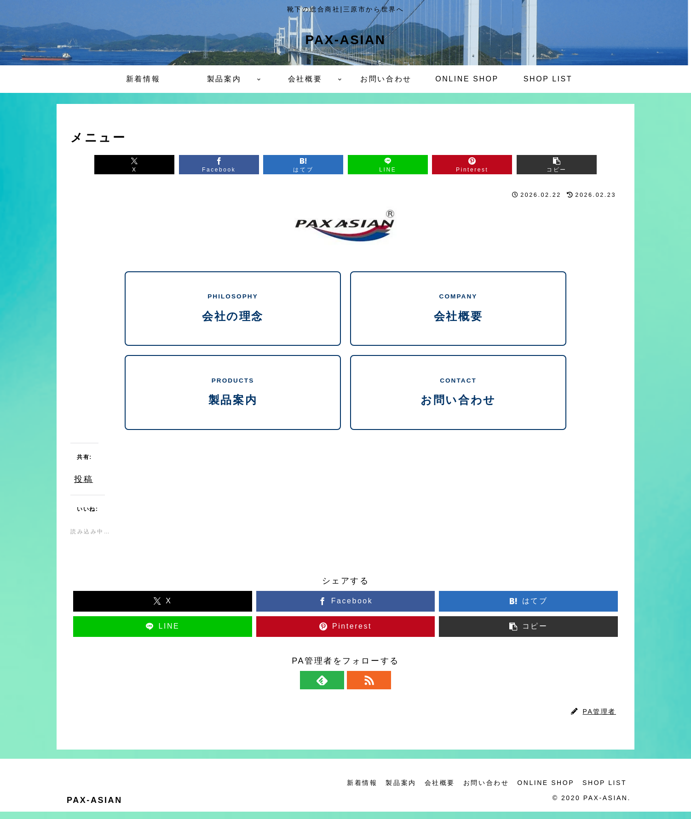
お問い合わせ (484, 790)
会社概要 (436, 790)
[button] (577, 165)
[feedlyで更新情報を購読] (335, 687)
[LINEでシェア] (392, 165)
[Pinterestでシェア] (484, 165)
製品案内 (396, 790)
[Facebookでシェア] (207, 165)
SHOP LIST (604, 790)
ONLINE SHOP (544, 790)
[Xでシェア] (114, 165)
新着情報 (357, 790)
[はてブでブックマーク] (299, 165)
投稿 (83, 484)
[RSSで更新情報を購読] (356, 687)
